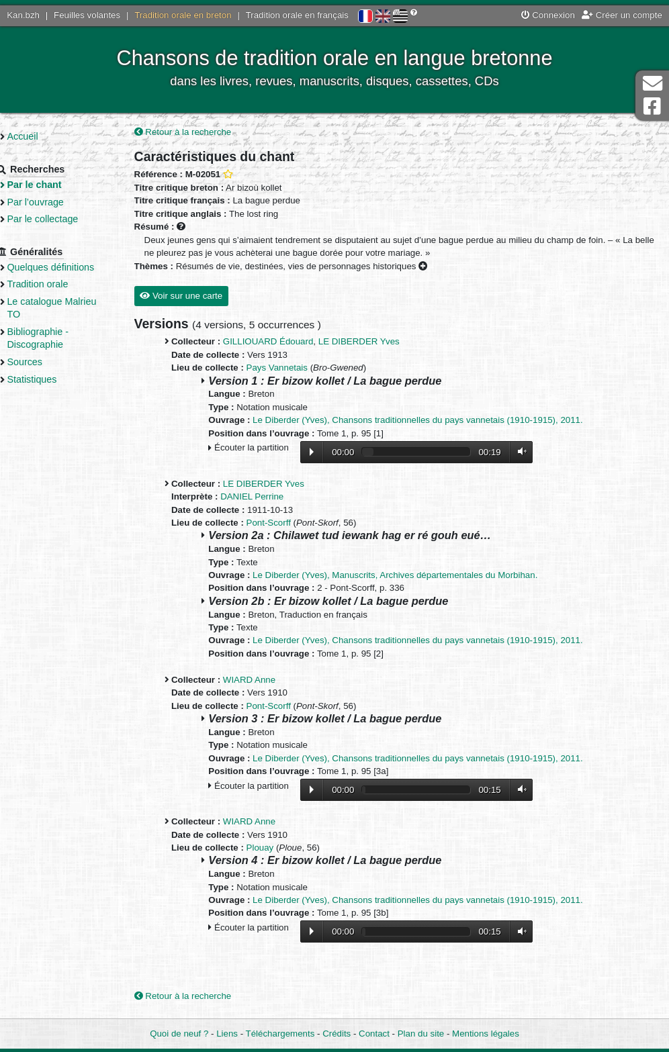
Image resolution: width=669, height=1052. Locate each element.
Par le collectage (63, 218)
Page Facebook (652, 106)
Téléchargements (280, 1034)
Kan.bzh (23, 15)
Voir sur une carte (198, 296)
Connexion (548, 15)
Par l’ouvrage (56, 202)
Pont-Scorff (285, 523)
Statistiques (52, 379)
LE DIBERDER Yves (375, 343)
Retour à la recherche (200, 133)
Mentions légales (485, 1034)
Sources (45, 361)
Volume (536, 452)
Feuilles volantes (87, 15)
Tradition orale (58, 284)
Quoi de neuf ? (179, 1034)
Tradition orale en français (297, 15)
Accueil (43, 136)
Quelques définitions (71, 267)
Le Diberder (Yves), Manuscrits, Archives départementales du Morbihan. (411, 576)
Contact (374, 1034)
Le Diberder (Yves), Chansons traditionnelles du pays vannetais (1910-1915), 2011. (434, 421)
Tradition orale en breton (182, 15)
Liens (227, 1034)
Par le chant (55, 184)
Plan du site (421, 1034)
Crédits (336, 1034)
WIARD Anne (266, 680)
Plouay (277, 848)
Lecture (328, 452)
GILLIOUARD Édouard (285, 343)
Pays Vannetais (293, 369)
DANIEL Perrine (268, 497)
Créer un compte (622, 15)
